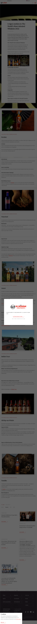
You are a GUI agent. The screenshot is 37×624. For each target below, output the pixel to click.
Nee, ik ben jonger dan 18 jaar (18, 318)
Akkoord (2, 622)
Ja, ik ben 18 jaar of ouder (17, 316)
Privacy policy (18, 619)
